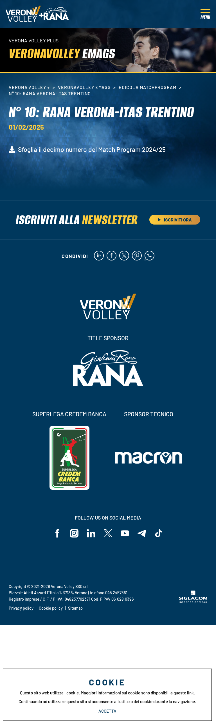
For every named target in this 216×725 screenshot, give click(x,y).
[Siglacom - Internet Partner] (193, 601)
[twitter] (124, 256)
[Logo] (23, 14)
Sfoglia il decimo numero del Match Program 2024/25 (92, 149)
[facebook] (111, 256)
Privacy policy (21, 608)
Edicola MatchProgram (147, 87)
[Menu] (205, 14)
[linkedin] (99, 256)
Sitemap (75, 608)
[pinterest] (137, 256)
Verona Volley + (29, 87)
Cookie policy (51, 608)
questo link (184, 692)
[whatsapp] (149, 256)
